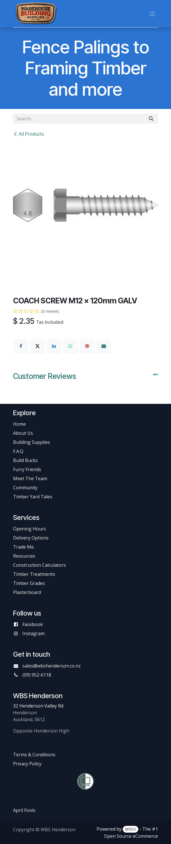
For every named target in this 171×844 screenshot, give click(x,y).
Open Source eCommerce (131, 836)
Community (25, 487)
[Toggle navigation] (152, 14)
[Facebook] (21, 346)
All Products (28, 134)
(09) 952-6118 (36, 675)
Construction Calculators (39, 565)
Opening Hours (29, 529)
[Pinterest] (87, 346)
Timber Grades (29, 583)
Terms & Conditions (34, 754)
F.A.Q (18, 451)
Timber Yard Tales (32, 497)
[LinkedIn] (54, 346)
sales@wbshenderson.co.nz (51, 666)
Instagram (33, 633)
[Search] (151, 119)
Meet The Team (30, 478)
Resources (24, 556)
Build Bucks (25, 460)
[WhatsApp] (70, 346)
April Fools (24, 810)
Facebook (32, 624)
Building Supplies (31, 442)
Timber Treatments (34, 574)
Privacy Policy (27, 764)
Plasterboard (27, 592)
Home (19, 424)
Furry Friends (27, 469)
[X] (37, 346)
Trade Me (23, 547)
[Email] (103, 346)
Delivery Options (31, 538)
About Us (23, 433)
